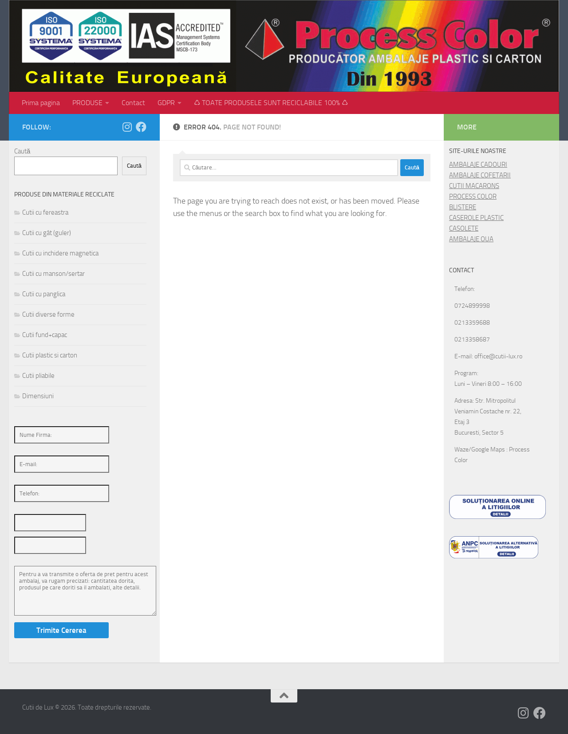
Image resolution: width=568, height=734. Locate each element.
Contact (133, 102)
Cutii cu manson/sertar (53, 274)
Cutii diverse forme (48, 314)
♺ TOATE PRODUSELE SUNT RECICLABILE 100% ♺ (271, 102)
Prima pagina (41, 102)
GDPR (166, 102)
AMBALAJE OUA (471, 239)
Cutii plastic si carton (49, 355)
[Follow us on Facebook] (141, 127)
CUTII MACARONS (474, 186)
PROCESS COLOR (473, 196)
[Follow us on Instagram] (127, 127)
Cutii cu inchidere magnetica (60, 253)
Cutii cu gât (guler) (46, 233)
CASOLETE (463, 228)
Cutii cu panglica (43, 294)
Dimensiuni (38, 396)
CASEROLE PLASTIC (476, 218)
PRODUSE (87, 102)
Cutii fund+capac (44, 335)
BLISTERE (462, 207)
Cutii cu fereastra (45, 212)
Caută (22, 151)
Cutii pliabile (38, 376)
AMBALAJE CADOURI (478, 165)
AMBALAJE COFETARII (480, 175)
